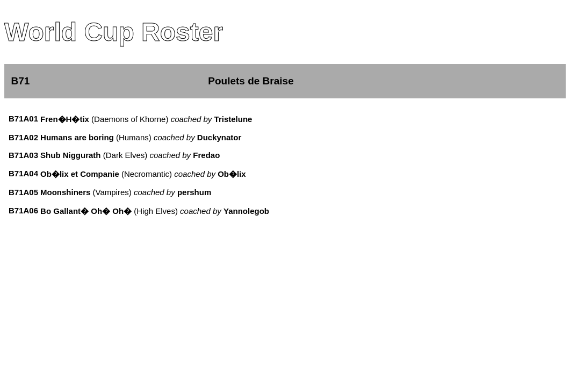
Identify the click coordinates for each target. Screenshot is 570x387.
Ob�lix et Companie (79, 173)
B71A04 (23, 173)
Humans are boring (77, 137)
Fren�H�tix (64, 119)
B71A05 (23, 192)
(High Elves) (200, 211)
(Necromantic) (182, 173)
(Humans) (178, 137)
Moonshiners (65, 192)
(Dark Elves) (160, 155)
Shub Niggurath (70, 155)
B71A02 (23, 137)
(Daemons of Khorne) (170, 119)
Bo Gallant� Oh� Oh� (86, 211)
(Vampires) (150, 192)
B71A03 (23, 155)
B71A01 (23, 118)
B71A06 (23, 210)
